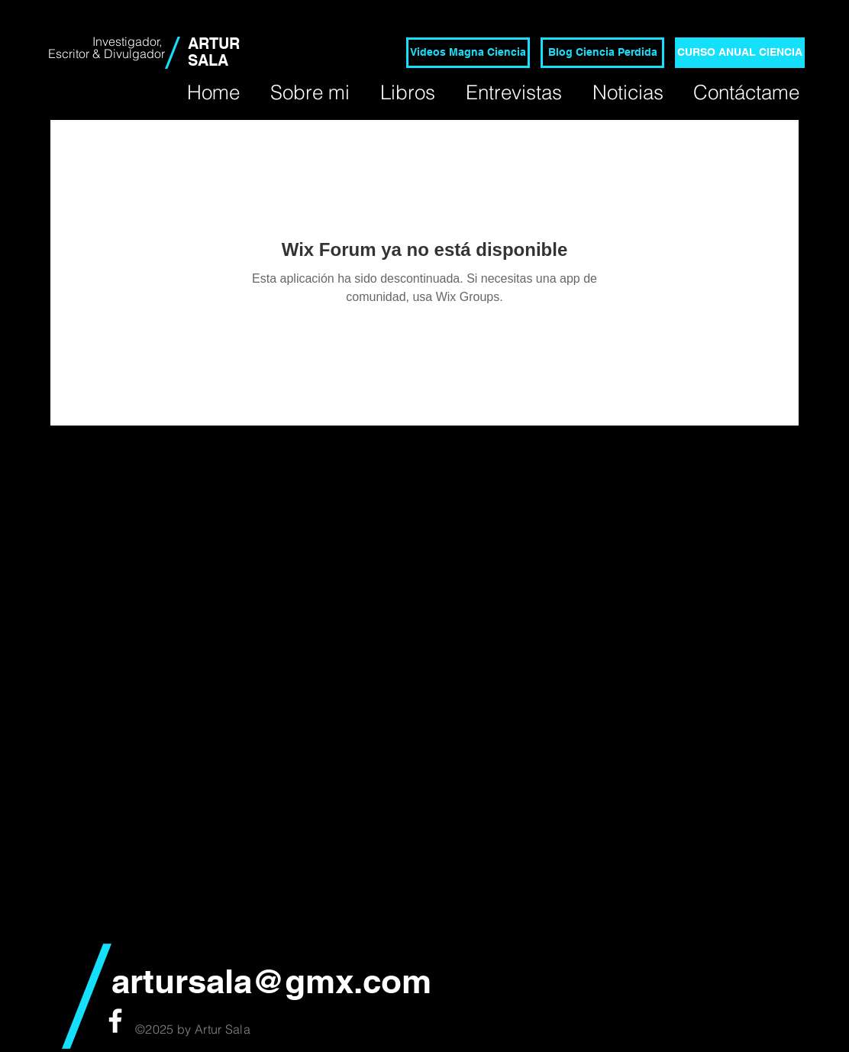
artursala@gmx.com (271, 981)
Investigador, (128, 41)
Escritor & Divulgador (106, 53)
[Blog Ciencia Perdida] (602, 52)
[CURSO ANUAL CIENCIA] (740, 52)
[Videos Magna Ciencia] (468, 52)
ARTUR (214, 43)
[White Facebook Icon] (115, 1021)
